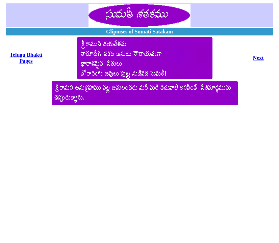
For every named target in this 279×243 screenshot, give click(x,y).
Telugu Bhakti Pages (26, 58)
